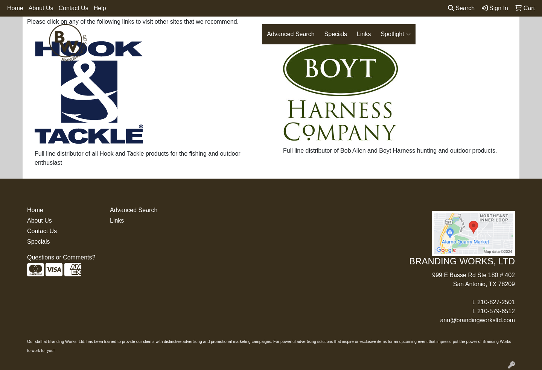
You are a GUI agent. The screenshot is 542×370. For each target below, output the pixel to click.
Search (461, 8)
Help (100, 8)
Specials (335, 34)
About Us (41, 8)
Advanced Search (290, 34)
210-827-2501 (496, 302)
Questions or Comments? (61, 257)
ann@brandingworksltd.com (477, 320)
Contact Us (73, 8)
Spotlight (395, 34)
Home (15, 8)
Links (364, 34)
